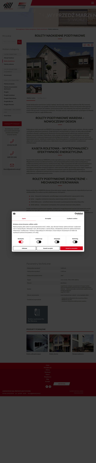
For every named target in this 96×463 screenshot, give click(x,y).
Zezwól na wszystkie (71, 248)
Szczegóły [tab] (48, 218)
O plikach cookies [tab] (72, 218)
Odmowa (24, 248)
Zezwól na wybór (48, 248)
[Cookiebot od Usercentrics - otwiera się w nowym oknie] (76, 214)
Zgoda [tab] (24, 218)
